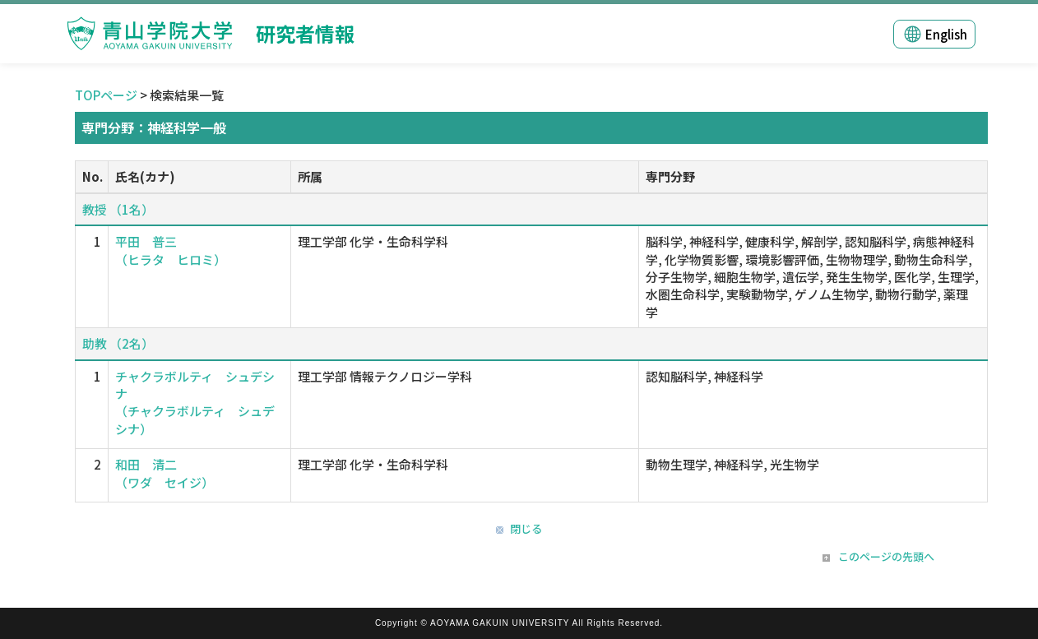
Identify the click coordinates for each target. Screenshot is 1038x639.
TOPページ (106, 95)
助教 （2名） (118, 343)
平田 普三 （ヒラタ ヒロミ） (170, 250)
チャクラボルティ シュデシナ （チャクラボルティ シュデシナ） (195, 403)
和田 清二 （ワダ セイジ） (164, 473)
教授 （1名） (118, 209)
